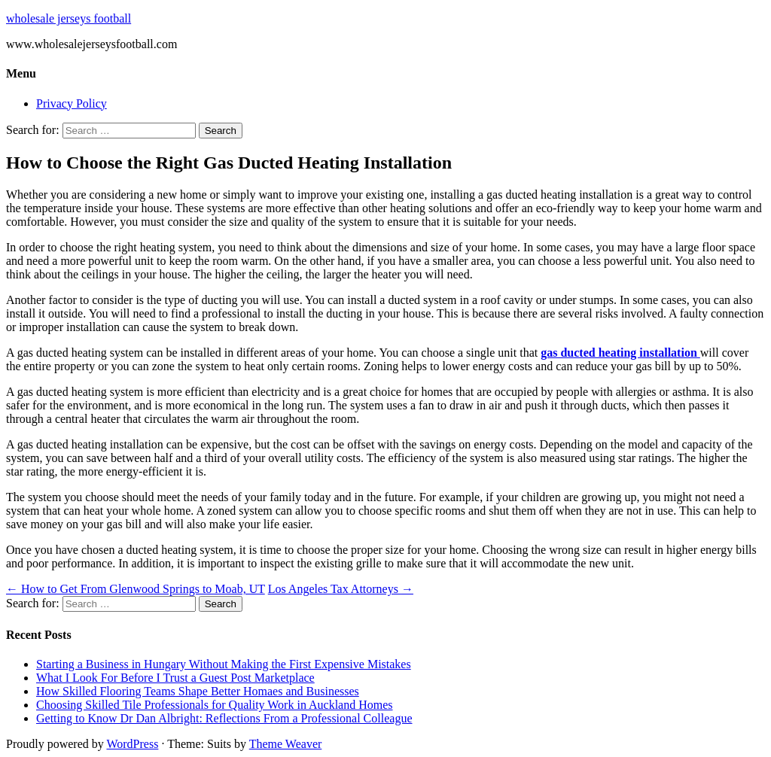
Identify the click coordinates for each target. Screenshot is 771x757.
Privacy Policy (71, 103)
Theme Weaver (285, 743)
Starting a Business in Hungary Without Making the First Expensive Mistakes (223, 664)
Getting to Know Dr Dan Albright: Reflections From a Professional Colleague (224, 718)
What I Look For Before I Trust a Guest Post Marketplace (175, 677)
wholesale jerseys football (68, 18)
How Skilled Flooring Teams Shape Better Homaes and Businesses (197, 691)
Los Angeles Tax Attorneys (340, 588)
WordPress (132, 743)
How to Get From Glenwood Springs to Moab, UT (135, 588)
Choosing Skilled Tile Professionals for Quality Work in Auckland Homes (214, 704)
